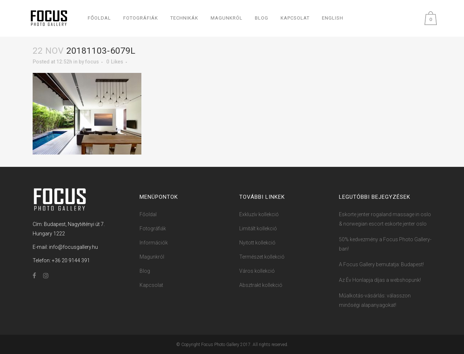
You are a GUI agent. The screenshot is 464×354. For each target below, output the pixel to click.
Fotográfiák (153, 228)
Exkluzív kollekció (259, 214)
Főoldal (148, 214)
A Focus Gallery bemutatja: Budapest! (381, 264)
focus (92, 62)
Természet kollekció (262, 257)
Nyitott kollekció (257, 243)
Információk (154, 243)
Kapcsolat (151, 285)
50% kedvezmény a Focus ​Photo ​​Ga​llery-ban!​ (385, 244)
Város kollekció (257, 271)
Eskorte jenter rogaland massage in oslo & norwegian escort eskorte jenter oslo (385, 219)
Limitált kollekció (258, 228)
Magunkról (152, 257)
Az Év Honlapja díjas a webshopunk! (380, 280)
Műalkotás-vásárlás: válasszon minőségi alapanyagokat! (375, 300)
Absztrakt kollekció (260, 285)
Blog (145, 271)
